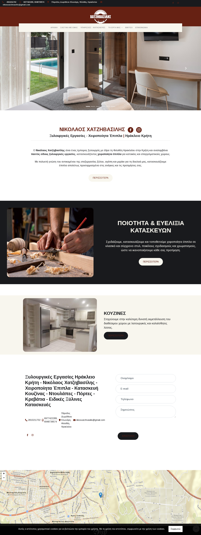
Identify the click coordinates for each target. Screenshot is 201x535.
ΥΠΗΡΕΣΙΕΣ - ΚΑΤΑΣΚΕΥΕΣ (93, 27)
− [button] (4, 478)
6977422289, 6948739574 (33, 2)
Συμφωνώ (175, 529)
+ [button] (4, 474)
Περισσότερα (100, 178)
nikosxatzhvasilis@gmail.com (16, 5)
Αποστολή (128, 436)
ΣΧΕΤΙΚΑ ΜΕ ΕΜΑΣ (69, 27)
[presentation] (139, 425)
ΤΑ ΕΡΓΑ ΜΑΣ (114, 27)
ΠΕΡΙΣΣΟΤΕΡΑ (151, 262)
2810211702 (11, 2)
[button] (15, 68)
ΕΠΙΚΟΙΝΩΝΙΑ (141, 27)
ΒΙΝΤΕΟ (128, 27)
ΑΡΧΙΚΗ (54, 27)
